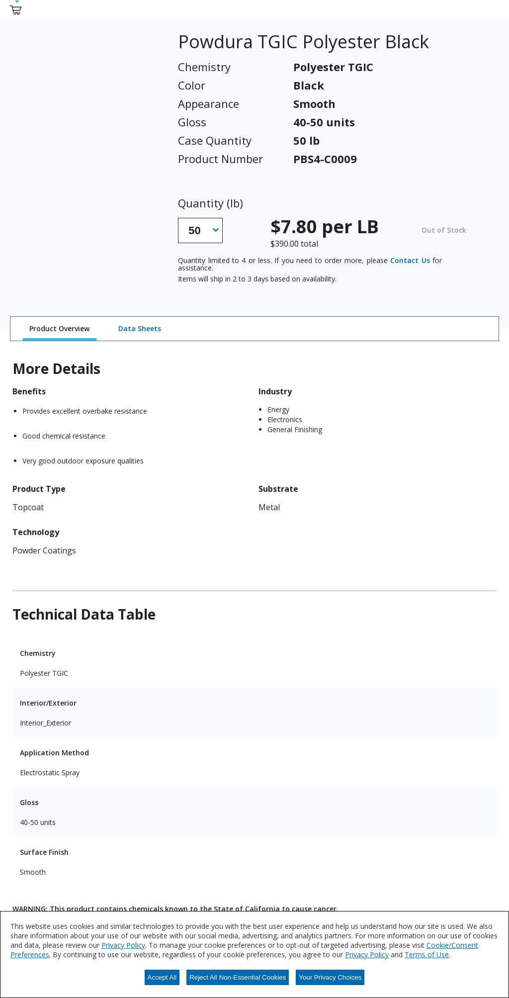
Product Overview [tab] (59, 328)
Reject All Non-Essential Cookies (237, 977)
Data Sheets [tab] (139, 328)
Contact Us (409, 260)
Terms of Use (427, 954)
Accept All (162, 977)
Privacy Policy (123, 945)
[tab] (59, 329)
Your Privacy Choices (330, 977)
